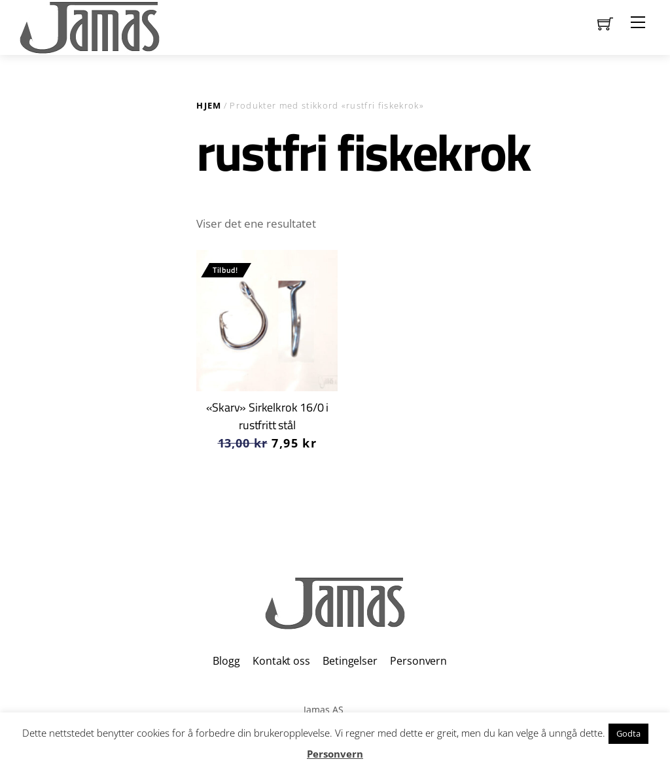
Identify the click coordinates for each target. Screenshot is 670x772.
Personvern (418, 661)
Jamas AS (324, 709)
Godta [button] (628, 733)
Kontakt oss (281, 661)
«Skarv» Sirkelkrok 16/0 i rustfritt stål (267, 415)
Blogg (226, 661)
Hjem (208, 105)
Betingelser (350, 661)
